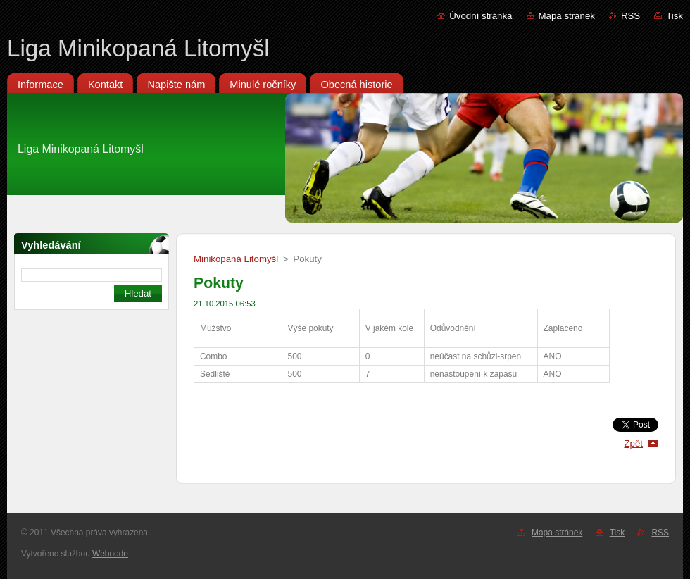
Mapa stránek (567, 16)
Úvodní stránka (480, 16)
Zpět (633, 443)
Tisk (674, 16)
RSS (630, 16)
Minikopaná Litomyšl (236, 259)
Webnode (110, 554)
